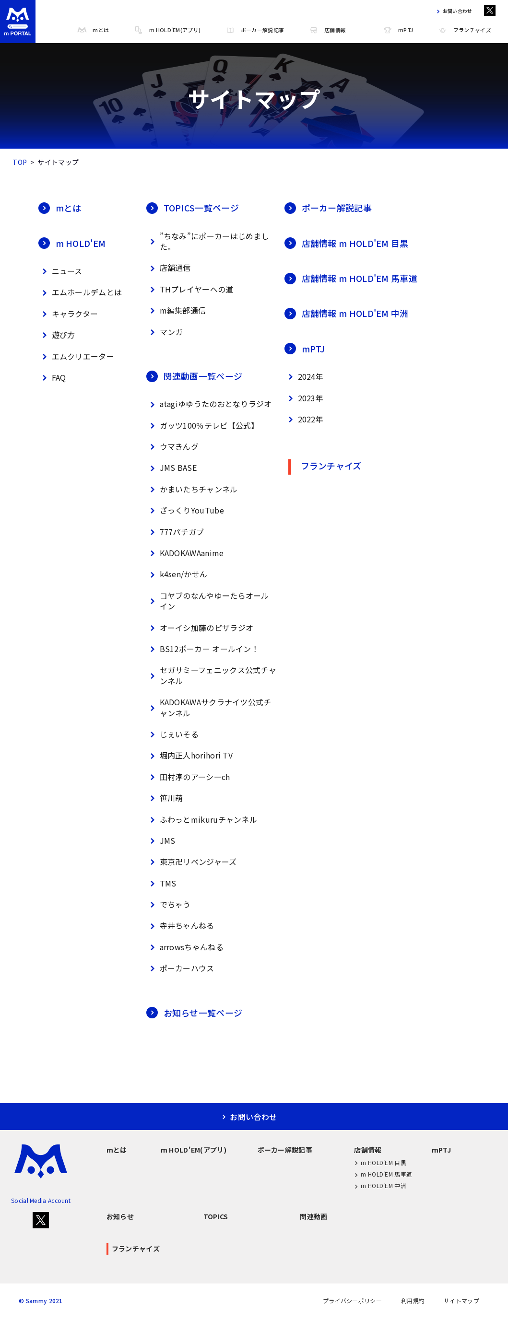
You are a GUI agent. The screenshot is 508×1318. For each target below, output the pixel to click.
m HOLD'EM (72, 243)
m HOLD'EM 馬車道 (383, 1174)
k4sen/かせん (177, 574)
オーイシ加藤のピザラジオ (200, 627)
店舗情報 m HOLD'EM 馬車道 (350, 278)
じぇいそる (172, 734)
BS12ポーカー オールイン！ (203, 649)
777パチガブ (175, 532)
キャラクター (68, 313)
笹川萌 (164, 798)
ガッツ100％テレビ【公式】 (202, 425)
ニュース (60, 271)
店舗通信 (168, 268)
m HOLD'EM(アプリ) (167, 30)
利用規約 (413, 1301)
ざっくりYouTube (185, 510)
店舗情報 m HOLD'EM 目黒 (346, 243)
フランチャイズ (464, 30)
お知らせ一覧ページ (194, 1012)
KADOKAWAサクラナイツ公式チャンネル (209, 707)
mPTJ (398, 30)
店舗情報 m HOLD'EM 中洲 (346, 313)
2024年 (304, 376)
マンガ (164, 332)
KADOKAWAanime (185, 553)
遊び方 (56, 334)
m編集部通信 (176, 310)
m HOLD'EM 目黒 (380, 1162)
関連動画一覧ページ (194, 376)
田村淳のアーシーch (188, 777)
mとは (93, 30)
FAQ (52, 377)
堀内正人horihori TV (189, 755)
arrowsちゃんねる (185, 947)
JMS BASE (171, 468)
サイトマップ (461, 1301)
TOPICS (215, 1216)
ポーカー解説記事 (254, 30)
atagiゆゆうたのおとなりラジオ (209, 404)
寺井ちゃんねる (180, 926)
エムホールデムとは (80, 292)
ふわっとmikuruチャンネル (202, 819)
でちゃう (168, 904)
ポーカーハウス (180, 968)
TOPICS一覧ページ (192, 207)
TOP (19, 162)
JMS (161, 840)
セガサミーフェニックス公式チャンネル (211, 675)
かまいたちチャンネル (192, 489)
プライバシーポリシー (352, 1301)
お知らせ (120, 1216)
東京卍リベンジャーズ (191, 861)
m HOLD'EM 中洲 (380, 1185)
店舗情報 (327, 30)
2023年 (304, 398)
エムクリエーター (76, 356)
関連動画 (313, 1216)
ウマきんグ (172, 446)
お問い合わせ (453, 11)
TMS (161, 883)
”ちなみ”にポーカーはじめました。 (208, 241)
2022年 (304, 419)
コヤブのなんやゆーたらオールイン (207, 601)
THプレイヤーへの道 (190, 289)
